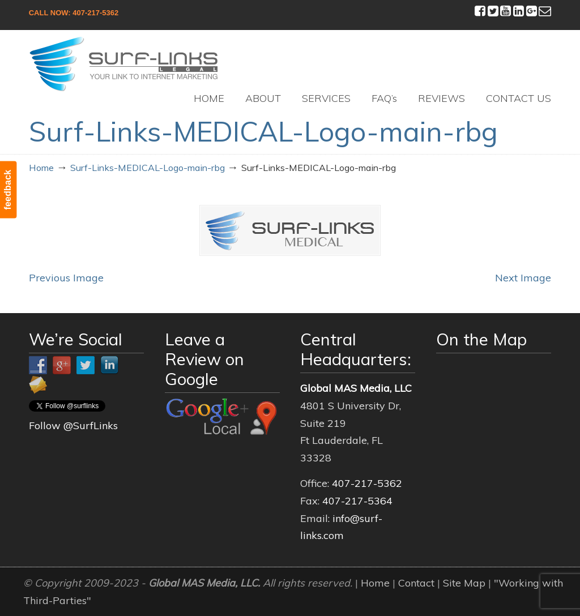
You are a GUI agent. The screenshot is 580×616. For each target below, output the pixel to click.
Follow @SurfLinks (73, 425)
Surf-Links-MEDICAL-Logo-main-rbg (147, 167)
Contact (416, 582)
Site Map (464, 582)
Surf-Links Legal (124, 64)
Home (41, 167)
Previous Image (66, 277)
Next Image (523, 277)
